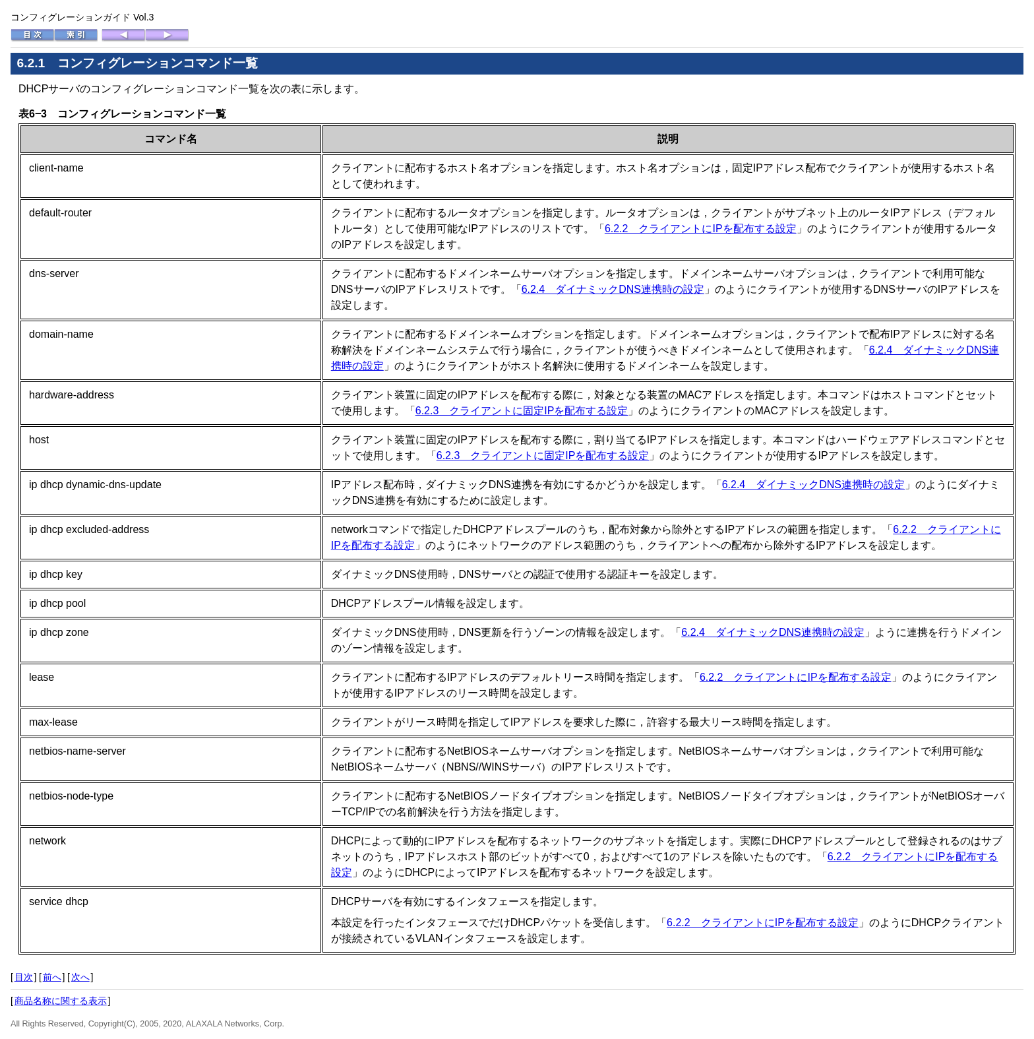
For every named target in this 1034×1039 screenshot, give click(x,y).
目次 (24, 977)
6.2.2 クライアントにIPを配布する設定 (701, 228)
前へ (52, 977)
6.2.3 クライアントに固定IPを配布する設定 (521, 410)
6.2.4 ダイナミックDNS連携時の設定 (613, 289)
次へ (80, 977)
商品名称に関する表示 (61, 1000)
